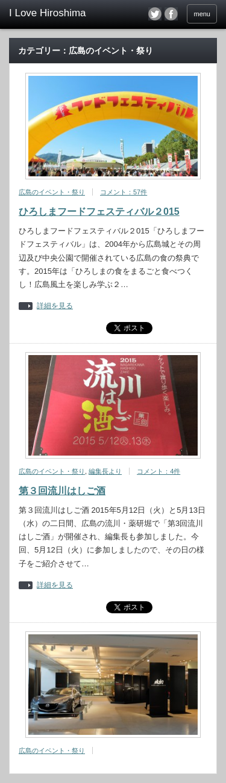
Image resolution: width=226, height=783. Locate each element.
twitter (155, 13)
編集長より (105, 471)
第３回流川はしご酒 (62, 491)
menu (201, 13)
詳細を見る (55, 306)
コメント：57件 (123, 192)
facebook (171, 13)
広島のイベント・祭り (52, 192)
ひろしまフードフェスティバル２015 (99, 211)
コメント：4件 (158, 471)
